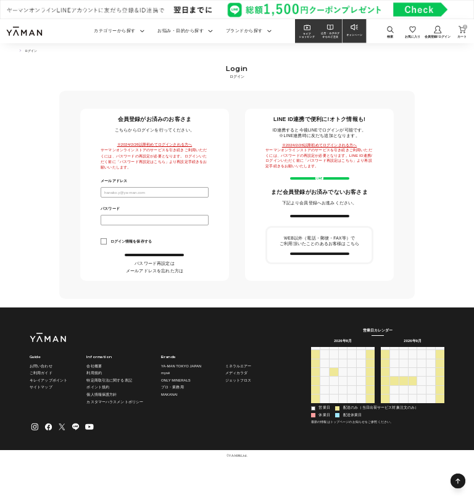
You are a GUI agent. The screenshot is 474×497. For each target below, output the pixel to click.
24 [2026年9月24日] (422, 412)
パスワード (110, 209)
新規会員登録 (319, 233)
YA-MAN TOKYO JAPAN (181, 392)
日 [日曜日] (315, 376)
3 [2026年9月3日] (352, 430)
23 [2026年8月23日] (316, 422)
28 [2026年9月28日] (395, 422)
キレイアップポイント (48, 406)
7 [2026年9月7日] (394, 394)
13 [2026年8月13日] (352, 404)
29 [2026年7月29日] (343, 386)
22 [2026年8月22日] (370, 412)
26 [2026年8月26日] (343, 422)
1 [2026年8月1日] (370, 386)
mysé (165, 399)
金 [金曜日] (361, 376)
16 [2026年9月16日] (412, 404)
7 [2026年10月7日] (413, 430)
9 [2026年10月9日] (430, 430)
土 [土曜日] (370, 376)
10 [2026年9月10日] (422, 394)
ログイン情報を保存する (131, 241)
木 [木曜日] (352, 376)
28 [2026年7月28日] (333, 386)
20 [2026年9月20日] (385, 412)
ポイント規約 (97, 413)
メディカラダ (236, 399)
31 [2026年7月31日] (361, 386)
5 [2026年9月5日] (370, 430)
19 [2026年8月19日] (343, 412)
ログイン (154, 260)
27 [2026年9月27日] (385, 422)
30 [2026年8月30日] (316, 430)
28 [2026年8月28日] (361, 422)
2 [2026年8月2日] (315, 394)
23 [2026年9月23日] (412, 412)
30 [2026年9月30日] (412, 422)
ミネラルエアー (238, 392)
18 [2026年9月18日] (431, 404)
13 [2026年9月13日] (385, 404)
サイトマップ (41, 413)
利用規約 (93, 399)
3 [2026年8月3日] (324, 394)
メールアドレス (114, 181)
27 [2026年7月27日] (325, 386)
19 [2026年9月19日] (440, 404)
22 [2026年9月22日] (403, 412)
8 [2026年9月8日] (403, 394)
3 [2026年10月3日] (440, 422)
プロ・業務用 (172, 413)
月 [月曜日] (324, 376)
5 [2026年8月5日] (343, 394)
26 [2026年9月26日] (440, 412)
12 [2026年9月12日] (440, 394)
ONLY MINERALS (176, 406)
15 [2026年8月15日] (370, 404)
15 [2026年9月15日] (403, 404)
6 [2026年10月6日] (403, 430)
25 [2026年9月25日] (431, 412)
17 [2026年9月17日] (422, 404)
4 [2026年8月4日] (334, 394)
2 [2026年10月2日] (430, 422)
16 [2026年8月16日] (316, 412)
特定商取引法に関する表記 (108, 406)
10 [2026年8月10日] (325, 404)
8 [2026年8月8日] (370, 394)
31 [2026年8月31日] (325, 430)
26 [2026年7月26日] (316, 386)
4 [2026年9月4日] (361, 430)
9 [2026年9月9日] (413, 394)
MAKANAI (169, 420)
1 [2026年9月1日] (334, 430)
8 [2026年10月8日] (422, 430)
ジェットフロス (238, 406)
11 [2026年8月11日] (333, 404)
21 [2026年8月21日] (361, 412)
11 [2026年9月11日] (431, 394)
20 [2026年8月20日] (352, 412)
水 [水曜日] (342, 376)
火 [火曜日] (334, 376)
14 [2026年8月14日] (361, 404)
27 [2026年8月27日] (352, 422)
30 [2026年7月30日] (352, 386)
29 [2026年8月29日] (370, 422)
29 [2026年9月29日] (403, 422)
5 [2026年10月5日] (394, 430)
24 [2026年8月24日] (325, 422)
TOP (18, 50)
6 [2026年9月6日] (385, 394)
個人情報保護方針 (101, 420)
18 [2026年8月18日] (333, 412)
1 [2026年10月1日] (422, 422)
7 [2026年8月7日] (361, 394)
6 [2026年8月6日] (352, 394)
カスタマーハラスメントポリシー (114, 427)
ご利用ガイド (41, 399)
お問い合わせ (41, 392)
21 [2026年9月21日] (395, 412)
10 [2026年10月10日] (440, 430)
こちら (174, 275)
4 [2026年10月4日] (385, 430)
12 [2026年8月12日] (343, 404)
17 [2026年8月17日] (325, 412)
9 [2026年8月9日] (315, 404)
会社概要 (93, 392)
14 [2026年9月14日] (395, 404)
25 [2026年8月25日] (333, 422)
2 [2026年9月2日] (343, 430)
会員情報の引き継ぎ (319, 282)
